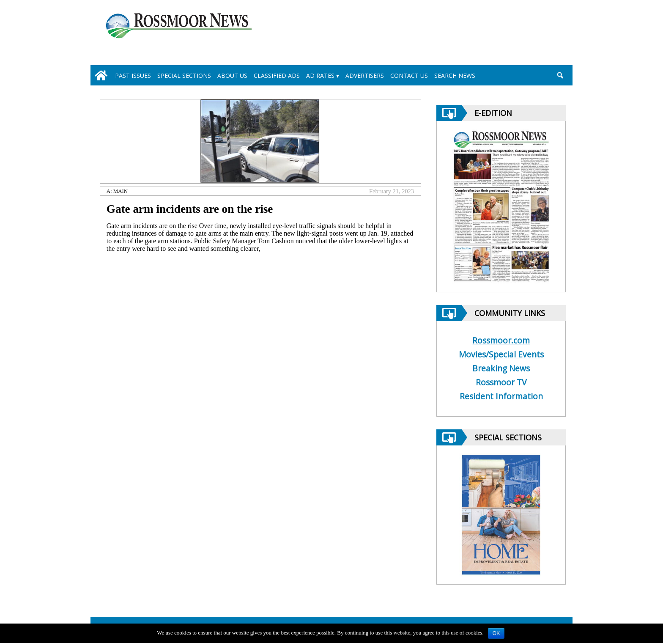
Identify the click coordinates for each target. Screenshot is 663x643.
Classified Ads (277, 75)
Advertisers (364, 75)
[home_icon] (101, 75)
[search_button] (560, 75)
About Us (232, 75)
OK (496, 633)
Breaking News (501, 368)
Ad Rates (320, 75)
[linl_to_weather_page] (530, 34)
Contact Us (409, 75)
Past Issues (133, 75)
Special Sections (184, 75)
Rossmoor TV (501, 382)
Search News (454, 75)
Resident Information (501, 396)
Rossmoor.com (501, 340)
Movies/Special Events (501, 354)
